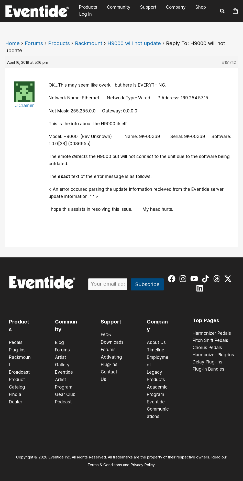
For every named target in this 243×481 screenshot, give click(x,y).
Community (117, 7)
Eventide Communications (158, 407)
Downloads (112, 341)
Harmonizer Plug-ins (213, 355)
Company (172, 7)
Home (12, 43)
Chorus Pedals (207, 347)
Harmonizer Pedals (212, 333)
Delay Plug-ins (207, 362)
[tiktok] (207, 279)
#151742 (229, 62)
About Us (156, 342)
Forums (34, 43)
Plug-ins (17, 349)
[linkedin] (201, 288)
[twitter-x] (229, 279)
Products (88, 7)
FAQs (106, 334)
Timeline (155, 349)
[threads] (218, 279)
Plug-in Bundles (208, 369)
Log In (85, 14)
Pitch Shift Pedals (210, 340)
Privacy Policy (142, 462)
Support (146, 7)
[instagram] (184, 279)
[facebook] (173, 279)
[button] (222, 12)
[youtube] (195, 279)
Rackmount (88, 43)
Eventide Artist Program (64, 378)
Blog (59, 342)
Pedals (16, 342)
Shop (196, 7)
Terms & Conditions (104, 462)
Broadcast (19, 371)
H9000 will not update (134, 43)
